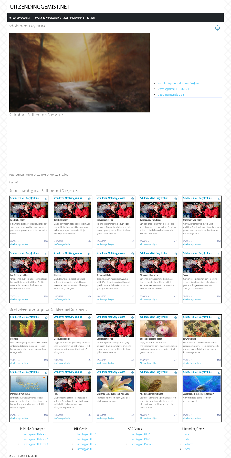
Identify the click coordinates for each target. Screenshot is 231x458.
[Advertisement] (79, 142)
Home (186, 434)
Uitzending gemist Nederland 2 (171, 94)
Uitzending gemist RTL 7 (86, 444)
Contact (187, 439)
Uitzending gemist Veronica (141, 444)
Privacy (187, 449)
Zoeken (91, 18)
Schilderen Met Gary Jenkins (24, 198)
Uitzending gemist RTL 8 (86, 449)
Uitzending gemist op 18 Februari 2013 (174, 89)
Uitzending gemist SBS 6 (140, 439)
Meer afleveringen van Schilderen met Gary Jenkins (179, 83)
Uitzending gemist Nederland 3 (35, 444)
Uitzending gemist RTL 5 (86, 439)
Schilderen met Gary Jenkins (27, 26)
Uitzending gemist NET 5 (140, 434)
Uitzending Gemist (19, 18)
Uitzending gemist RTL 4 (86, 434)
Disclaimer (188, 444)
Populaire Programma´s (47, 18)
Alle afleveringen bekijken (19, 244)
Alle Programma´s (73, 18)
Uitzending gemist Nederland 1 (35, 434)
